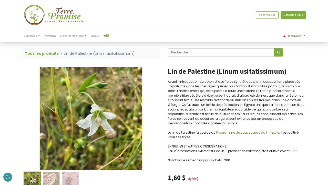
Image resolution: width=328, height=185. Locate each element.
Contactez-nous (293, 15)
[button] (7, 177)
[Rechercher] (278, 52)
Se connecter (267, 15)
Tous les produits (42, 53)
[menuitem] (50, 36)
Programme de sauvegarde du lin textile (247, 132)
